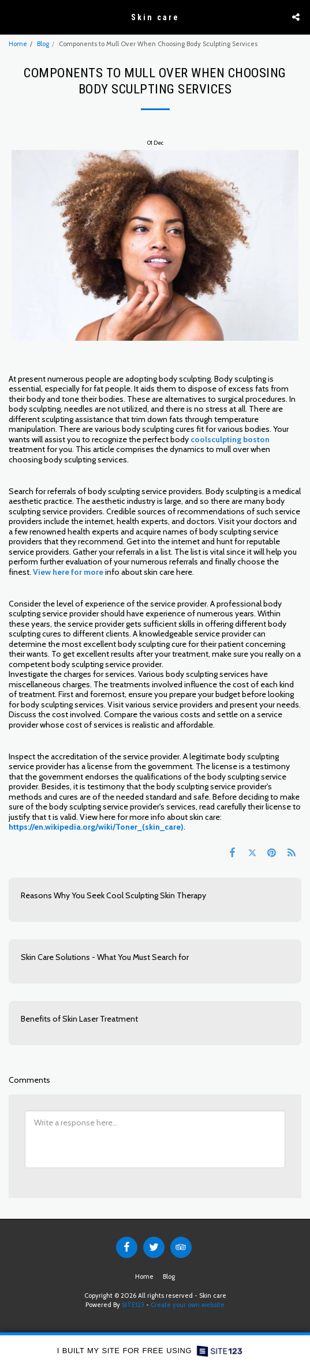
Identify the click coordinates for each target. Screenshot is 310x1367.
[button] (13, 17)
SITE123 (133, 1305)
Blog (43, 44)
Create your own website (188, 1305)
